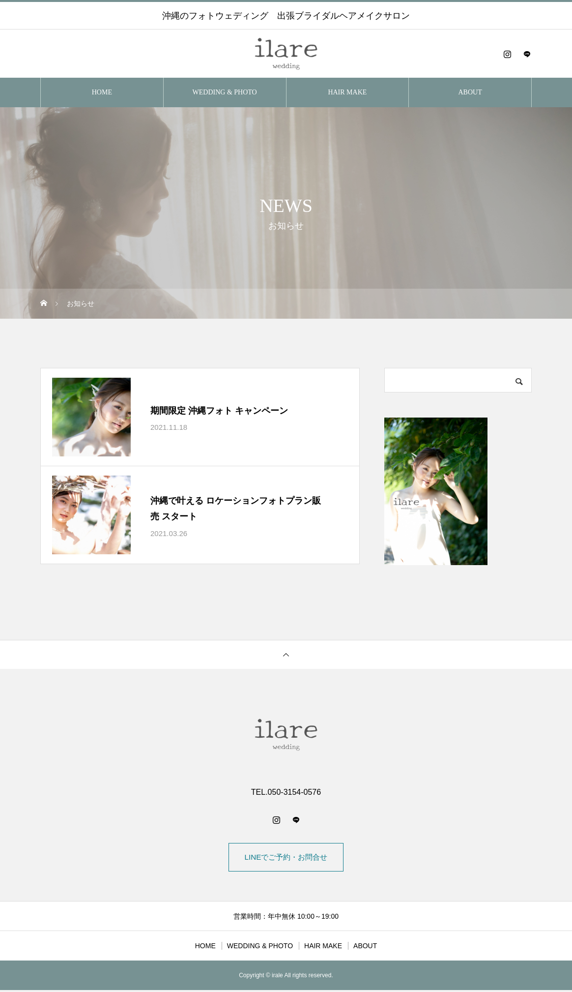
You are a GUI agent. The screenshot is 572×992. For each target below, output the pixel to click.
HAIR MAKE (347, 92)
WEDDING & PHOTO (225, 92)
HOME (102, 92)
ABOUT (470, 92)
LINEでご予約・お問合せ (286, 858)
